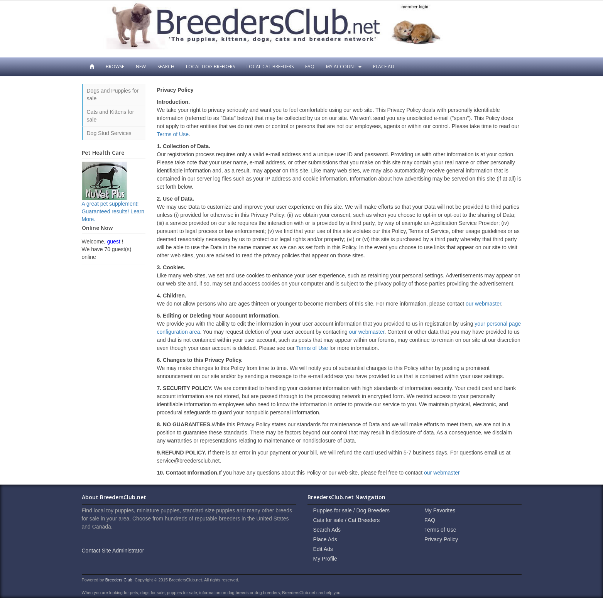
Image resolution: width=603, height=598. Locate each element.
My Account (343, 66)
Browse (115, 66)
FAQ (309, 66)
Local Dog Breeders (210, 66)
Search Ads (327, 530)
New (141, 66)
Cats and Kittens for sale (110, 116)
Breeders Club (118, 580)
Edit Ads (323, 549)
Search (165, 66)
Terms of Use (173, 134)
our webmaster (483, 304)
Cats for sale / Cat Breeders (346, 520)
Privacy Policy (441, 539)
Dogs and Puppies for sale (113, 94)
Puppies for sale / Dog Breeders (351, 510)
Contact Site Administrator (113, 550)
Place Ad (383, 66)
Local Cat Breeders (270, 66)
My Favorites (439, 510)
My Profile (325, 559)
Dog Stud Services (109, 133)
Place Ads (325, 539)
